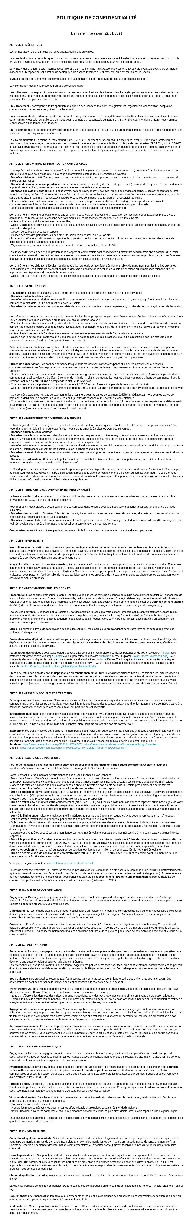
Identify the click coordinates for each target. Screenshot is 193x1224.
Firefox (166, 652)
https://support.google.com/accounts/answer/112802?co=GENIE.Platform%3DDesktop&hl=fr (73, 747)
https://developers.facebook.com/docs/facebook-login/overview (120, 744)
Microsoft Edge (158, 656)
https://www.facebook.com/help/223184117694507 (52, 744)
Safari (135, 656)
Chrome (104, 656)
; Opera (143, 656)
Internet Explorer (51, 666)
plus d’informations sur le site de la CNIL (70, 863)
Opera (74, 666)
